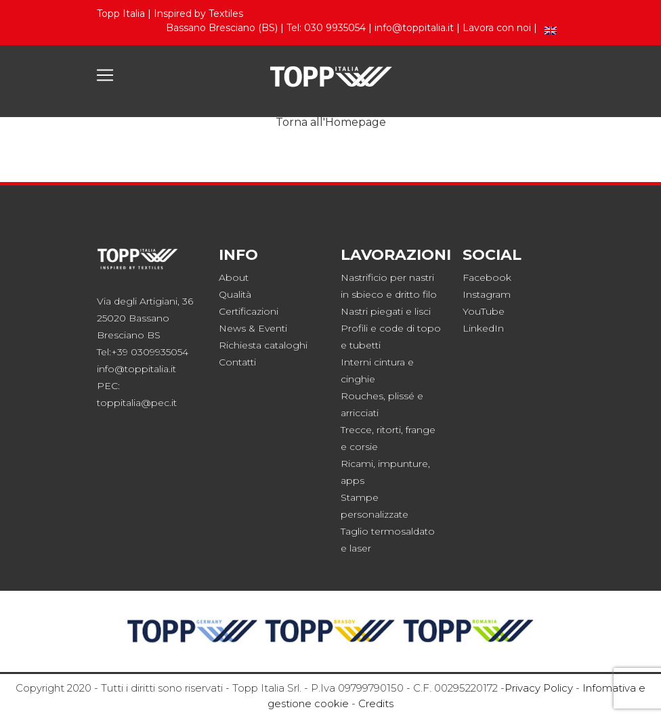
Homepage (355, 122)
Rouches (362, 396)
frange (420, 430)
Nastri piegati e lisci (386, 311)
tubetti (365, 345)
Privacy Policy (539, 687)
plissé (401, 396)
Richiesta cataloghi (263, 345)
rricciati (362, 413)
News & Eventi (253, 328)
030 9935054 (335, 28)
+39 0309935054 (149, 352)
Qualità (235, 294)
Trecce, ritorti (371, 430)
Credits (375, 703)
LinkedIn (483, 328)
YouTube (484, 311)
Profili (354, 328)
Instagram (487, 294)
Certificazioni (248, 311)
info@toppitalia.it (414, 28)
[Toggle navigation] (105, 75)
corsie (363, 447)
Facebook (487, 277)
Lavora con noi (497, 28)
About (234, 277)
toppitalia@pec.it (137, 403)
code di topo (410, 328)
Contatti (237, 362)
